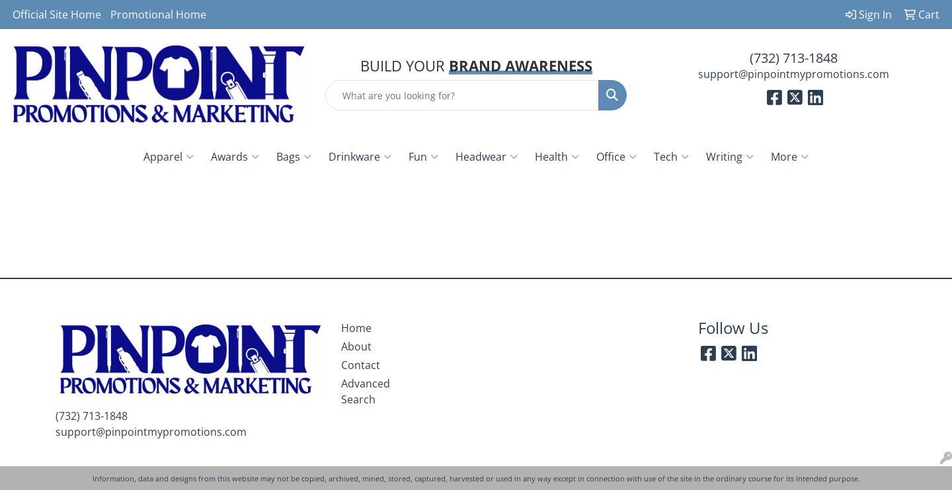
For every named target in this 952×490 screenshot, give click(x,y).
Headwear (487, 157)
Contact (360, 365)
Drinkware (360, 157)
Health (557, 157)
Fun (423, 157)
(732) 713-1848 (794, 58)
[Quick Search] (462, 95)
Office (616, 157)
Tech (671, 157)
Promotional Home (158, 14)
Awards (235, 157)
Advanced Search (365, 391)
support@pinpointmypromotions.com (793, 74)
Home (356, 328)
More (790, 157)
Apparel (168, 157)
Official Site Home (57, 14)
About (356, 346)
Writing (730, 157)
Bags (293, 157)
